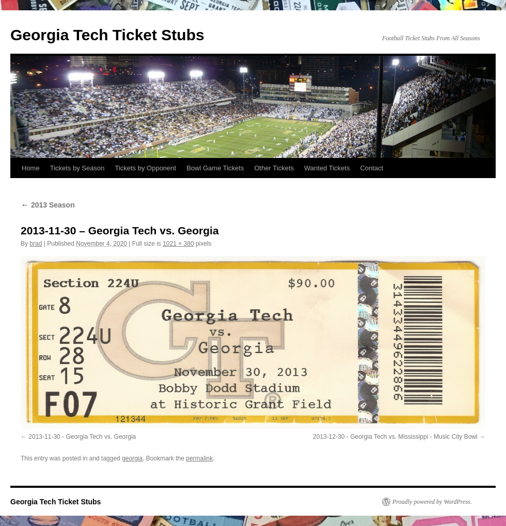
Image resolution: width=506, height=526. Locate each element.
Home (31, 168)
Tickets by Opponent (145, 168)
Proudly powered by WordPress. (432, 501)
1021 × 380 (178, 243)
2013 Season (48, 205)
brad (35, 243)
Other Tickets (274, 168)
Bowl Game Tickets (215, 168)
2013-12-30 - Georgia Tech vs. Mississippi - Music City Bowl (395, 436)
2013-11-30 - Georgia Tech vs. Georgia (82, 436)
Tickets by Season (77, 168)
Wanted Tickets (327, 168)
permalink (199, 458)
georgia (132, 458)
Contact (371, 168)
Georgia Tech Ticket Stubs (107, 34)
